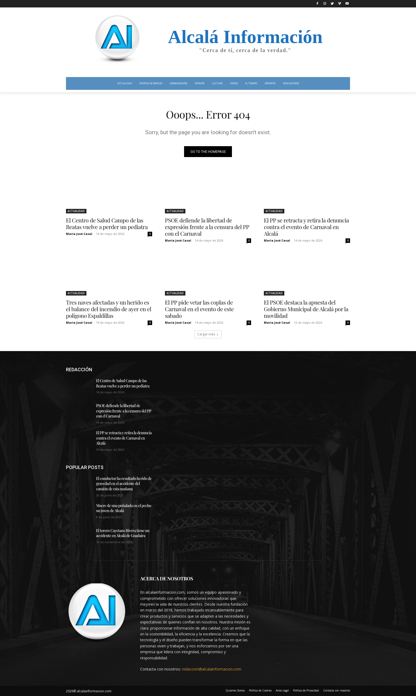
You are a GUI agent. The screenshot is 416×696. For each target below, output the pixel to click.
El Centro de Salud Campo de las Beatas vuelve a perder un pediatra (107, 223)
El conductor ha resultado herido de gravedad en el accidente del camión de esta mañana (124, 483)
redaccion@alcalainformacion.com (211, 669)
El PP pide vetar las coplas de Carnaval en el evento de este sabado (199, 308)
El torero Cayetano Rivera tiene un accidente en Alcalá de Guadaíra (122, 533)
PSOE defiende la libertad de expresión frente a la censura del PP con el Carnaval (207, 226)
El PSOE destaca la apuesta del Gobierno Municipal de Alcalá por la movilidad (306, 308)
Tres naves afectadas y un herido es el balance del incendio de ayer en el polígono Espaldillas (108, 308)
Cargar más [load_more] (208, 334)
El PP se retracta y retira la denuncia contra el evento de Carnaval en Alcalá (306, 226)
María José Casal (79, 234)
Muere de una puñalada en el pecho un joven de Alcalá (123, 508)
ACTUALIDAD (76, 211)
